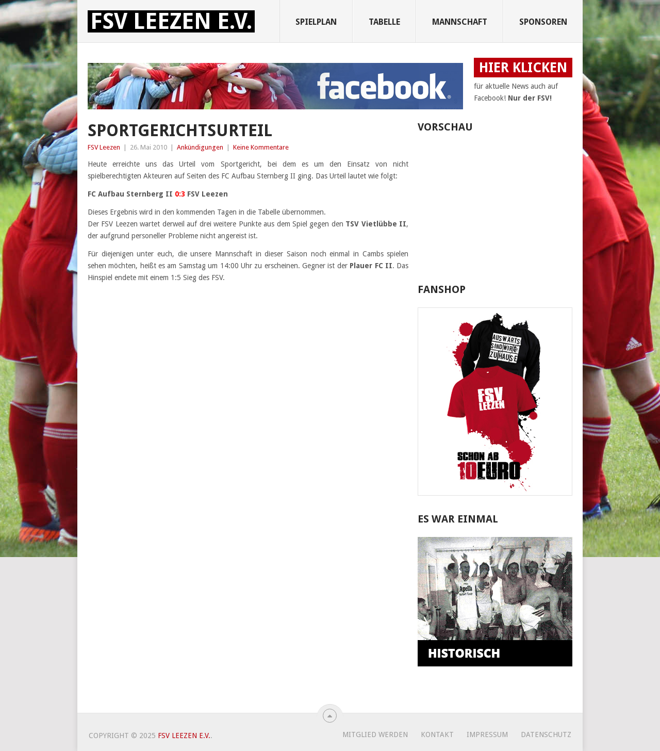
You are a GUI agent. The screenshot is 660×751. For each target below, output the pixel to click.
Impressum (487, 734)
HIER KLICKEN (523, 67)
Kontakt (437, 734)
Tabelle (384, 22)
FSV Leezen (104, 147)
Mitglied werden (375, 734)
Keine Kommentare (261, 147)
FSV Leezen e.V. (171, 21)
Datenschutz (546, 734)
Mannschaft (459, 22)
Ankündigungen (200, 147)
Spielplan (316, 22)
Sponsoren (543, 22)
